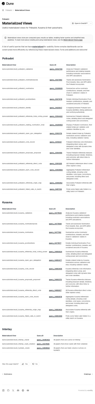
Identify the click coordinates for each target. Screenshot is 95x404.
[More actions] (92, 3)
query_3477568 (55, 224)
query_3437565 (43, 344)
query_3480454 (55, 310)
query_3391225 (56, 163)
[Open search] (88, 3)
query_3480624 (55, 252)
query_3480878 (55, 297)
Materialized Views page (73, 40)
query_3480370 (55, 280)
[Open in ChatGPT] (79, 23)
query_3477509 (55, 213)
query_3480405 (55, 269)
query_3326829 (56, 88)
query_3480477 (55, 260)
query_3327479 (56, 99)
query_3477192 (55, 232)
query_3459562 (43, 348)
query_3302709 (56, 69)
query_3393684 (56, 170)
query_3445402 (43, 340)
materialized (37, 46)
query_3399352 (56, 183)
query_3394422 (56, 116)
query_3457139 (56, 189)
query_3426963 (56, 125)
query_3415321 (56, 142)
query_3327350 (56, 80)
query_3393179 (56, 133)
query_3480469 (55, 316)
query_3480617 (55, 290)
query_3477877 (55, 243)
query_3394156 (56, 153)
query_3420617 (56, 108)
